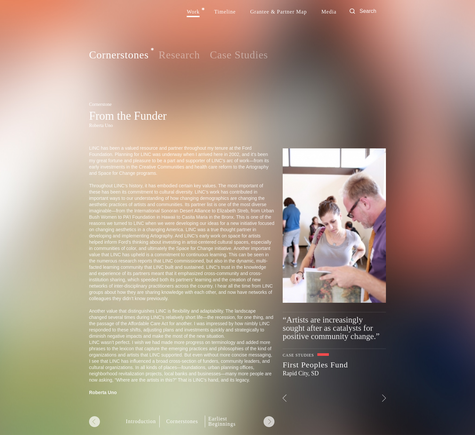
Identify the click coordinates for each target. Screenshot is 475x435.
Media (328, 12)
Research (179, 54)
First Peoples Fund (315, 365)
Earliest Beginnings (222, 421)
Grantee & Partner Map (278, 12)
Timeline (225, 12)
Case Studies (239, 54)
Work (193, 12)
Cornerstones (119, 55)
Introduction (141, 421)
